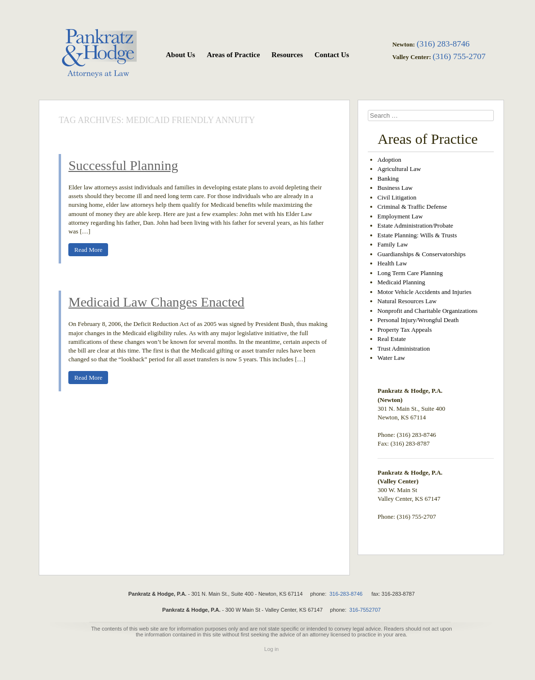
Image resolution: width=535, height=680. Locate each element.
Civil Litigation (397, 197)
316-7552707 (365, 610)
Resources (287, 55)
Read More (88, 249)
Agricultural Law (399, 168)
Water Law (391, 357)
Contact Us (332, 55)
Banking (388, 178)
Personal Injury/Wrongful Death (418, 320)
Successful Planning (123, 165)
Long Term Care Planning (410, 273)
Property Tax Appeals (405, 329)
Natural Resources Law (407, 301)
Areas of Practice (233, 55)
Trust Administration (404, 348)
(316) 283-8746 (443, 43)
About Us (180, 55)
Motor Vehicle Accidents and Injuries (425, 291)
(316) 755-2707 (459, 56)
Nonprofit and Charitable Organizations (428, 310)
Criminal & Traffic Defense (412, 206)
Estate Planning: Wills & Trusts (417, 235)
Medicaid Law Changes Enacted (156, 301)
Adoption (389, 159)
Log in (271, 649)
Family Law (393, 244)
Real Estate (392, 338)
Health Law (392, 263)
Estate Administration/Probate (415, 225)
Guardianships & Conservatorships (422, 254)
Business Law (395, 187)
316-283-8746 (346, 594)
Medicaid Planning (401, 282)
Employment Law (400, 216)
